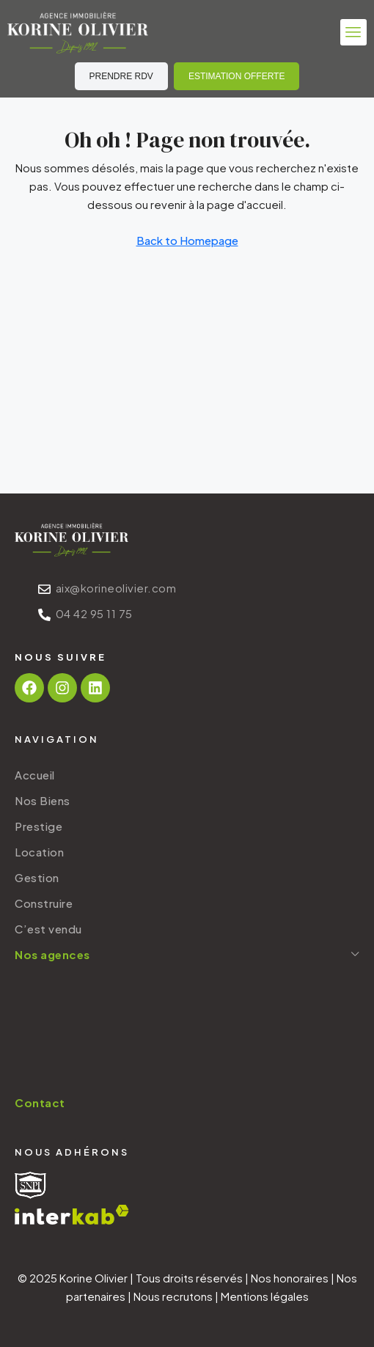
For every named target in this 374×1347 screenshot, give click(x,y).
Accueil (35, 775)
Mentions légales (265, 1296)
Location (39, 852)
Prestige (38, 826)
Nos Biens (42, 800)
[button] (353, 32)
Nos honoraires (290, 1278)
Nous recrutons (173, 1296)
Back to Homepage (187, 240)
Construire (44, 903)
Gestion (37, 877)
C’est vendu (48, 929)
